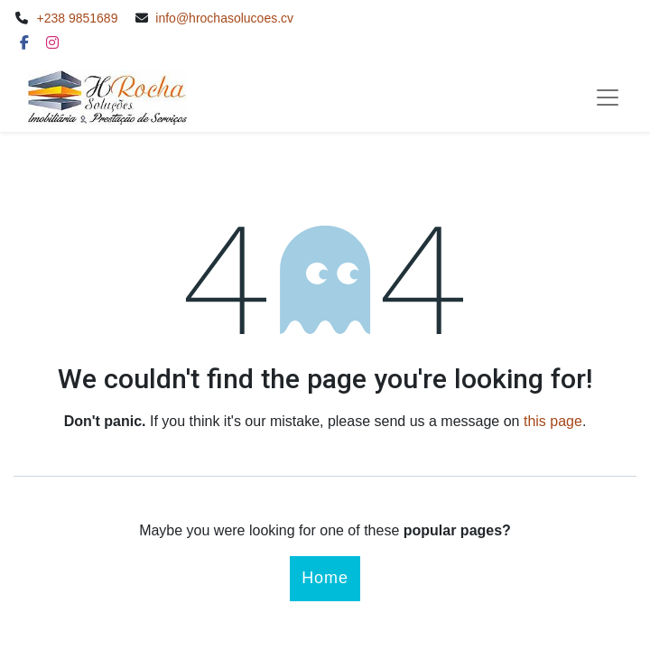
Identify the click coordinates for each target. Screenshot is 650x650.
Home (325, 578)
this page (553, 421)
